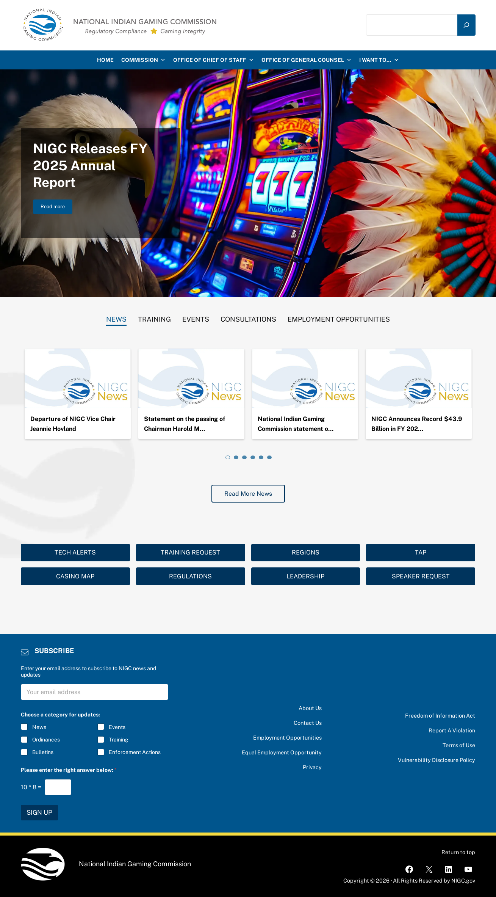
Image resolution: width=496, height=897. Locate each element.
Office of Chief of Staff (213, 59)
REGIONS (305, 552)
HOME (105, 60)
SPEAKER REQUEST (421, 576)
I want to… (379, 59)
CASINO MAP (75, 576)
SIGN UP (39, 812)
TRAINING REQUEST (190, 552)
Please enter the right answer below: (69, 770)
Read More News (248, 493)
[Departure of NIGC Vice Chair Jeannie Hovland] (78, 378)
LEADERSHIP (305, 576)
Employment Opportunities (287, 737)
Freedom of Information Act (440, 715)
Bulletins (42, 752)
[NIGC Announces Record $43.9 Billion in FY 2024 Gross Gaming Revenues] (419, 378)
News (39, 727)
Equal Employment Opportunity (282, 752)
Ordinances (46, 740)
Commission (143, 59)
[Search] (466, 24)
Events (117, 727)
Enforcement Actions (135, 752)
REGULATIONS (190, 576)
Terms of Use (459, 745)
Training (118, 740)
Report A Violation (452, 730)
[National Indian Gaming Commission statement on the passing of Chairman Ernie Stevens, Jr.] (305, 378)
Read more (56, 208)
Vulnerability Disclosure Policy (436, 760)
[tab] (116, 317)
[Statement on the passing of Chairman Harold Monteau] (191, 378)
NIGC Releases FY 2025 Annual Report (90, 165)
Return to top (458, 852)
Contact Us (308, 722)
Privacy (312, 767)
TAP (420, 552)
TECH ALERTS (75, 552)
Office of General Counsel (306, 59)
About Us (310, 708)
